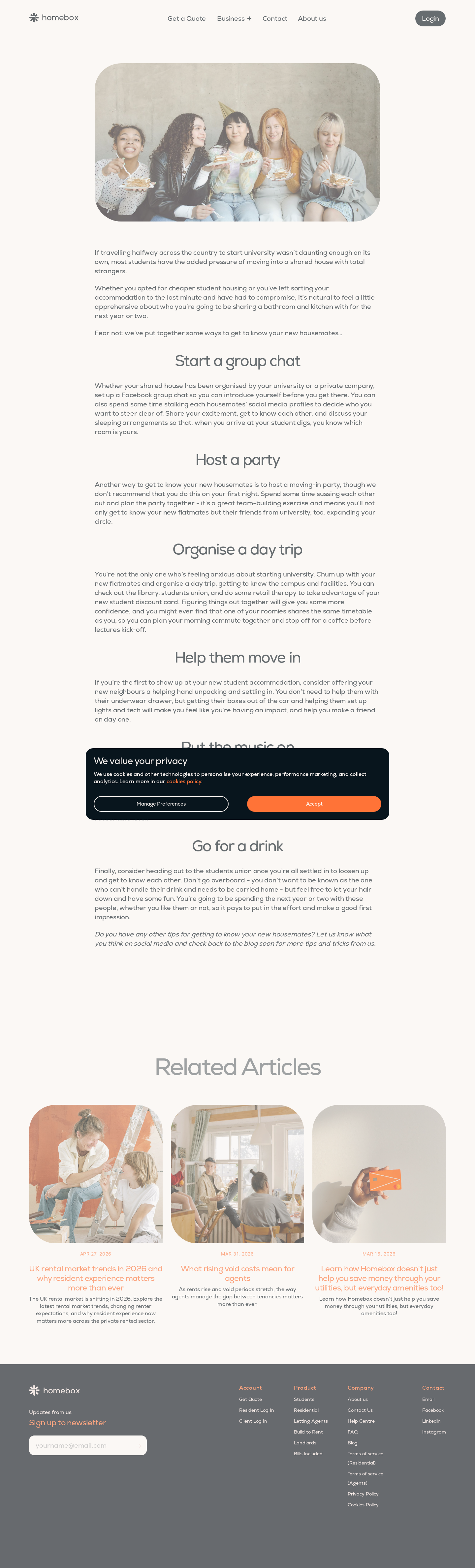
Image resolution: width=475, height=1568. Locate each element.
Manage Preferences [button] (161, 804)
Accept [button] (314, 804)
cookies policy (184, 781)
